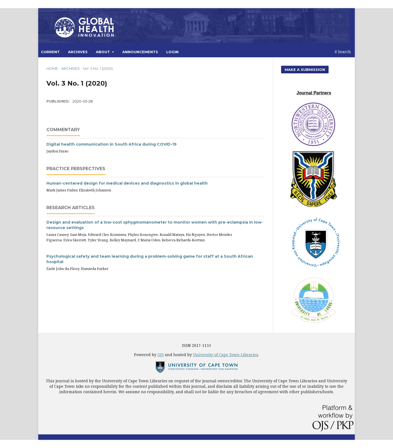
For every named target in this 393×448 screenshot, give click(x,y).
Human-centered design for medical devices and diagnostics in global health (127, 183)
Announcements (140, 52)
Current (50, 52)
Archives (78, 52)
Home (52, 68)
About (103, 52)
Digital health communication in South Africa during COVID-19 (111, 144)
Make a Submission (305, 69)
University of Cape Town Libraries (225, 354)
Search (343, 51)
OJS (160, 354)
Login (172, 52)
